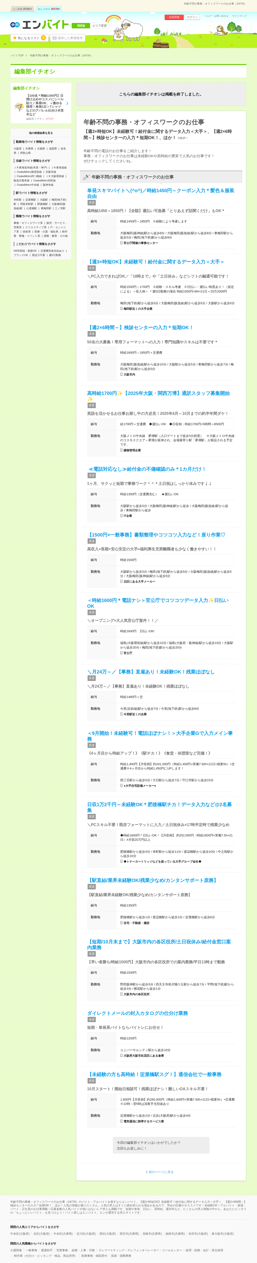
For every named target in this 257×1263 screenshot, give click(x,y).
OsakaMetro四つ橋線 (29, 176)
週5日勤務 (55, 255)
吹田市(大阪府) (198, 1233)
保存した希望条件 (70, 38)
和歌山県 (25, 152)
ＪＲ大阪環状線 (55, 176)
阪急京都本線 (22, 180)
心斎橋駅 (31, 208)
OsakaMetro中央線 (28, 184)
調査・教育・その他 (56, 235)
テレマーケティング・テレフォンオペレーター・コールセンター (140, 1250)
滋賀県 (53, 148)
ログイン (192, 17)
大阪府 (18, 148)
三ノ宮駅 (60, 208)
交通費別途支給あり (52, 250)
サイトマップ (239, 16)
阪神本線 (48, 184)
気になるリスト (32, 37)
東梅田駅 (46, 208)
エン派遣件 (22, 9)
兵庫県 (29, 148)
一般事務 (31, 1250)
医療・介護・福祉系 (46, 231)
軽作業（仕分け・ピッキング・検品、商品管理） (46, 1255)
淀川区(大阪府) (86, 1233)
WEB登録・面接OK (25, 250)
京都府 (41, 148)
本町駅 (18, 199)
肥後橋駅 (42, 204)
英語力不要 (38, 255)
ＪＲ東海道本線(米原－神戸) (30, 167)
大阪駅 (44, 199)
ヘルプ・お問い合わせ (216, 16)
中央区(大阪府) (20, 1233)
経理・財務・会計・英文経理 (204, 1250)
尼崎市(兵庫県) (152, 1233)
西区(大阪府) (108, 1233)
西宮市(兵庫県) (129, 1233)
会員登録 (174, 17)
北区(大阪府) (41, 1233)
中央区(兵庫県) (63, 1233)
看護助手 (47, 1250)
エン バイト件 (49, 9)
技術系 (27, 231)
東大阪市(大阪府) (223, 1233)
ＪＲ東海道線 (59, 167)
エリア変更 (99, 25)
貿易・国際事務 (121, 1255)
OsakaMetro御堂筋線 (29, 171)
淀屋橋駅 (30, 199)
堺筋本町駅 (26, 204)
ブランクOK (21, 255)
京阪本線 (51, 171)
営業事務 (62, 1250)
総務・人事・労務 (83, 1250)
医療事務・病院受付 (94, 1255)
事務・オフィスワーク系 (28, 222)
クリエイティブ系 (36, 227)
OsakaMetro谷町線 (44, 180)
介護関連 (16, 1250)
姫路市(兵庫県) (175, 1233)
